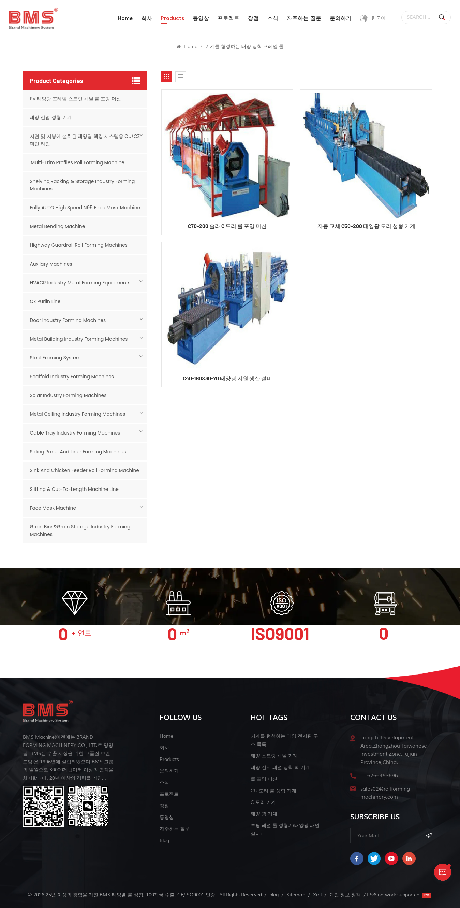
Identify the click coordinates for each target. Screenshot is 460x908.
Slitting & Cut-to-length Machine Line (75, 489)
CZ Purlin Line (45, 301)
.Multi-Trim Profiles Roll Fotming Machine (77, 162)
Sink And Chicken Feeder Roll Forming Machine (85, 470)
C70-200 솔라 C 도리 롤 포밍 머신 (227, 226)
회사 (144, 18)
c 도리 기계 (263, 802)
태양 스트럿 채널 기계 (274, 756)
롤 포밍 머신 (264, 779)
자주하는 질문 (302, 18)
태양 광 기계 (264, 814)
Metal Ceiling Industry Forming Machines (78, 414)
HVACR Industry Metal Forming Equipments (80, 282)
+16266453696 (379, 775)
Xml (317, 895)
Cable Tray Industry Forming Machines (75, 432)
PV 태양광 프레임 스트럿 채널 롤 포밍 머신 (75, 98)
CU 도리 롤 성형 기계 (273, 791)
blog (164, 840)
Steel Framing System (55, 357)
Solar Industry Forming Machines (68, 395)
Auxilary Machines (51, 263)
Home (123, 18)
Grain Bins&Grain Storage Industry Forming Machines (81, 530)
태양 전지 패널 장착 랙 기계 (280, 767)
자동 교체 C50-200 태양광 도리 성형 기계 (365, 226)
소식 (271, 18)
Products (169, 759)
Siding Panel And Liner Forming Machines (78, 451)
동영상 (199, 18)
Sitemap (295, 895)
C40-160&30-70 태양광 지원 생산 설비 (227, 379)
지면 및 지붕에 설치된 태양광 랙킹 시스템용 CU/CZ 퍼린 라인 (85, 140)
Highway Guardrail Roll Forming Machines (79, 245)
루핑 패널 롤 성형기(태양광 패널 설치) (285, 830)
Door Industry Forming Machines (68, 320)
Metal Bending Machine (58, 226)
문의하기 (339, 18)
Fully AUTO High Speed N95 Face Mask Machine (86, 207)
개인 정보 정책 (345, 895)
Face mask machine (53, 508)
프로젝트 (227, 18)
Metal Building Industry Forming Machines (79, 339)
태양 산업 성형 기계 (51, 117)
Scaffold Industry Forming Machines (72, 376)
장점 (251, 18)
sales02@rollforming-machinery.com (386, 793)
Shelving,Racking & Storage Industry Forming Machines (83, 185)
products (170, 18)
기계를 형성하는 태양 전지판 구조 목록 (284, 740)
